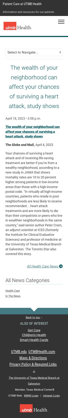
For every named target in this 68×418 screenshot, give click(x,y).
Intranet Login (51, 395)
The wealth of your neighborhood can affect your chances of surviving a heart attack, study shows (32, 131)
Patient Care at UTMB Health (22, 4)
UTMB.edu (19, 351)
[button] (61, 22)
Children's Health (34, 335)
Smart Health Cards (34, 340)
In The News (12, 296)
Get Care (34, 330)
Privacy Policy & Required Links (33, 364)
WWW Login (31, 395)
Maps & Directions (33, 358)
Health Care (12, 290)
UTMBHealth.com (41, 351)
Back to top (34, 317)
